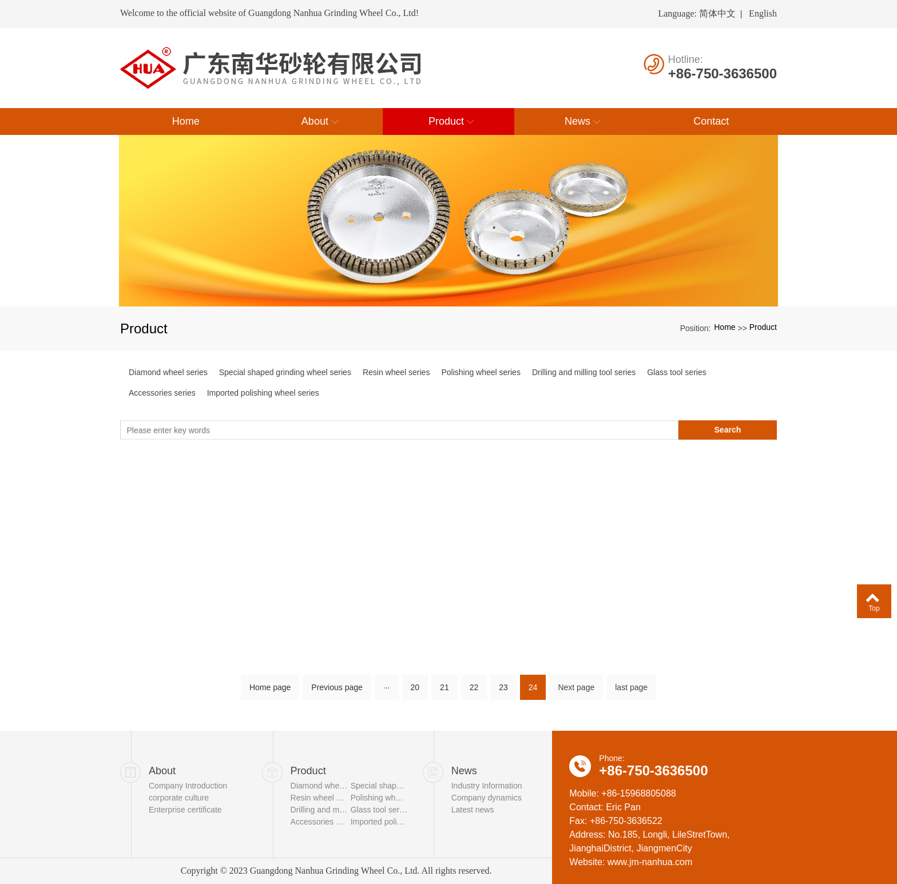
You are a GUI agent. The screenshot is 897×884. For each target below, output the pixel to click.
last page (631, 691)
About (162, 771)
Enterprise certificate (185, 809)
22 (474, 691)
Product (763, 327)
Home (724, 327)
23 (503, 691)
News (464, 771)
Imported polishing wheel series (263, 392)
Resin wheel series (396, 372)
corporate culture (179, 797)
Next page (576, 691)
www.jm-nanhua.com (650, 862)
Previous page (337, 691)
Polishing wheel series (481, 372)
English (763, 13)
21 (444, 691)
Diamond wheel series (168, 372)
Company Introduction (188, 785)
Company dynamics (486, 797)
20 (415, 691)
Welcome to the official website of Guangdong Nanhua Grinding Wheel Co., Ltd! (269, 13)
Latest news (472, 809)
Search (728, 432)
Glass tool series (676, 372)
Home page (270, 691)
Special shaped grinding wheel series (285, 372)
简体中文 (717, 13)
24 (533, 691)
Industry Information (486, 785)
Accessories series (162, 392)
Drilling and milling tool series (584, 372)
